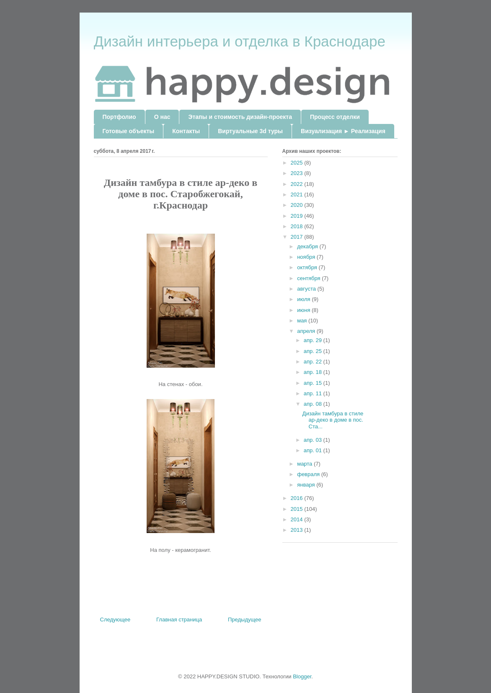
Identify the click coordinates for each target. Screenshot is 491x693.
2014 (298, 519)
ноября (307, 257)
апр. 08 (313, 404)
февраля (309, 474)
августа (307, 289)
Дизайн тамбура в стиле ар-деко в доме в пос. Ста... (333, 420)
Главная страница (179, 619)
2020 (298, 205)
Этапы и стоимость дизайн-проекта (240, 116)
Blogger (302, 676)
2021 (298, 194)
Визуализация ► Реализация (343, 131)
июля (304, 299)
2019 (298, 216)
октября (307, 267)
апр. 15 (313, 383)
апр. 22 (313, 361)
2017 (298, 237)
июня (304, 310)
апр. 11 (313, 393)
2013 (298, 530)
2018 (298, 226)
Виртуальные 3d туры (250, 131)
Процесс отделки (335, 116)
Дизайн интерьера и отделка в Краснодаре (239, 41)
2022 (298, 184)
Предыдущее (244, 619)
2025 (298, 163)
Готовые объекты (129, 131)
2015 (298, 509)
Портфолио (119, 116)
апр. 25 (313, 351)
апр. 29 (313, 340)
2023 (298, 173)
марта (305, 464)
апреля (307, 331)
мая (302, 320)
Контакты (186, 131)
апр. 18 (313, 372)
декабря (308, 246)
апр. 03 (313, 440)
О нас (162, 116)
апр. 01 (313, 450)
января (306, 485)
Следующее (115, 619)
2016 (298, 498)
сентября (309, 278)
